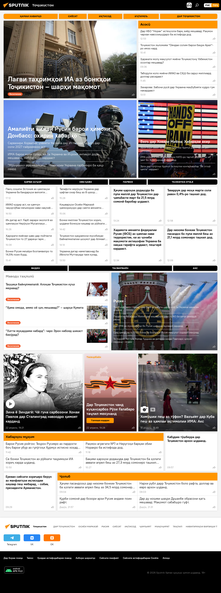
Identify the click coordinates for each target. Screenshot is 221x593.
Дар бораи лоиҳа (13, 558)
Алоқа (166, 558)
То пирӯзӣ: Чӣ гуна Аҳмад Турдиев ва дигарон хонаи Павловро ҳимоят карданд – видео (152, 340)
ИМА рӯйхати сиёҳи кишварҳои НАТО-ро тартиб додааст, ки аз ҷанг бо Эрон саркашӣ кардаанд (175, 158)
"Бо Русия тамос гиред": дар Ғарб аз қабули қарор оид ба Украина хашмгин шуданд (156, 309)
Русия (118, 300)
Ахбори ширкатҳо (85, 558)
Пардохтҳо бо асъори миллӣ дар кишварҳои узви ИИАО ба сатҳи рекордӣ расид (154, 318)
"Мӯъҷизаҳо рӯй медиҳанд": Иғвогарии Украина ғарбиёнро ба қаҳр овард (56, 167)
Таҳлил (177, 526)
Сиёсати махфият (109, 558)
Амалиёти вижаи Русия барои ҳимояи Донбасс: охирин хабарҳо (59, 132)
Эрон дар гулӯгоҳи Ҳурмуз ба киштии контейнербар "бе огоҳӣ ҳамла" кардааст (175, 168)
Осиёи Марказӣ (88, 526)
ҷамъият (145, 526)
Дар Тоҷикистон (64, 526)
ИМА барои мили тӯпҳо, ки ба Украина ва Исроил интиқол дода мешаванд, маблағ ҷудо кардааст (53, 156)
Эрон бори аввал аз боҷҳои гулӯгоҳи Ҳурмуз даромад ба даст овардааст (174, 149)
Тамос (30, 558)
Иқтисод (130, 526)
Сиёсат (117, 526)
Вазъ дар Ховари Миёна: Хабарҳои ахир (175, 141)
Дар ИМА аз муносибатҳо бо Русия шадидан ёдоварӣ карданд (148, 325)
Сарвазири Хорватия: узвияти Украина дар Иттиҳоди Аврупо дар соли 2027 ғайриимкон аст (54, 145)
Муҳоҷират (162, 526)
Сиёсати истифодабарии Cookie (140, 558)
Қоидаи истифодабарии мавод (54, 558)
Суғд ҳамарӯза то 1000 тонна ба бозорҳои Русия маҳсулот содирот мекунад (156, 332)
